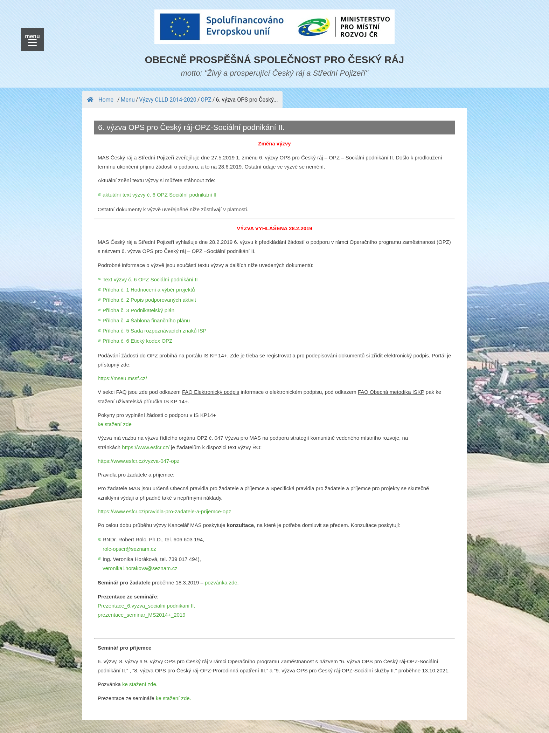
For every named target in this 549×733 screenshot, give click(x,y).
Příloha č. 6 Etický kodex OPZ (137, 341)
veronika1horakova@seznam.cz (140, 568)
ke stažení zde (115, 424)
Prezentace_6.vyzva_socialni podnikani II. (146, 606)
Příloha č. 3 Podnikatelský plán (138, 310)
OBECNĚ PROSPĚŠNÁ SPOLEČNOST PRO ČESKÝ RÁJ (274, 59)
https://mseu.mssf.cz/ (122, 378)
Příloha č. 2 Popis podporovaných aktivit (149, 300)
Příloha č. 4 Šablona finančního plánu (146, 320)
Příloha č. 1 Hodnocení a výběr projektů (149, 290)
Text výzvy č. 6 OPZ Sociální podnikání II (150, 279)
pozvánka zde (221, 582)
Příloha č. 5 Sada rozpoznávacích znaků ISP (155, 331)
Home (100, 99)
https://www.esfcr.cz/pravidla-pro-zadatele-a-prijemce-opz (164, 511)
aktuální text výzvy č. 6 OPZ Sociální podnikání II (159, 195)
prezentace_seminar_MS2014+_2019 (142, 615)
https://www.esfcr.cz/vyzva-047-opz (138, 461)
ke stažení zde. (140, 684)
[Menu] (32, 39)
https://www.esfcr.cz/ (145, 447)
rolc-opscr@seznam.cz (129, 549)
